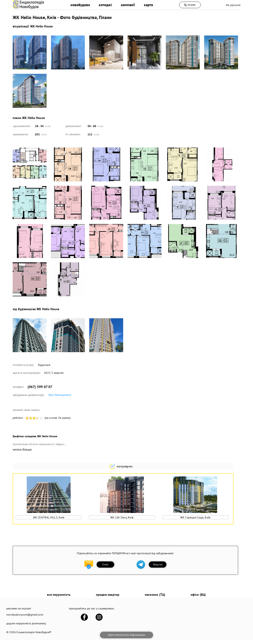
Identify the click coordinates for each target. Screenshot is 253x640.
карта (148, 4)
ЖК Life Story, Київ (122, 517)
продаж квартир (107, 595)
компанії (128, 4)
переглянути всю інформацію (126, 634)
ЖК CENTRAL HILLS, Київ (48, 517)
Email (105, 564)
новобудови (80, 4)
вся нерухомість (58, 595)
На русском (233, 5)
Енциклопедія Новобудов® (34, 632)
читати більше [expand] (22, 449)
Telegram (158, 564)
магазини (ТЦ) (155, 595)
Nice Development (59, 395)
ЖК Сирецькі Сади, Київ (195, 517)
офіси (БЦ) (198, 595)
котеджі (105, 4)
